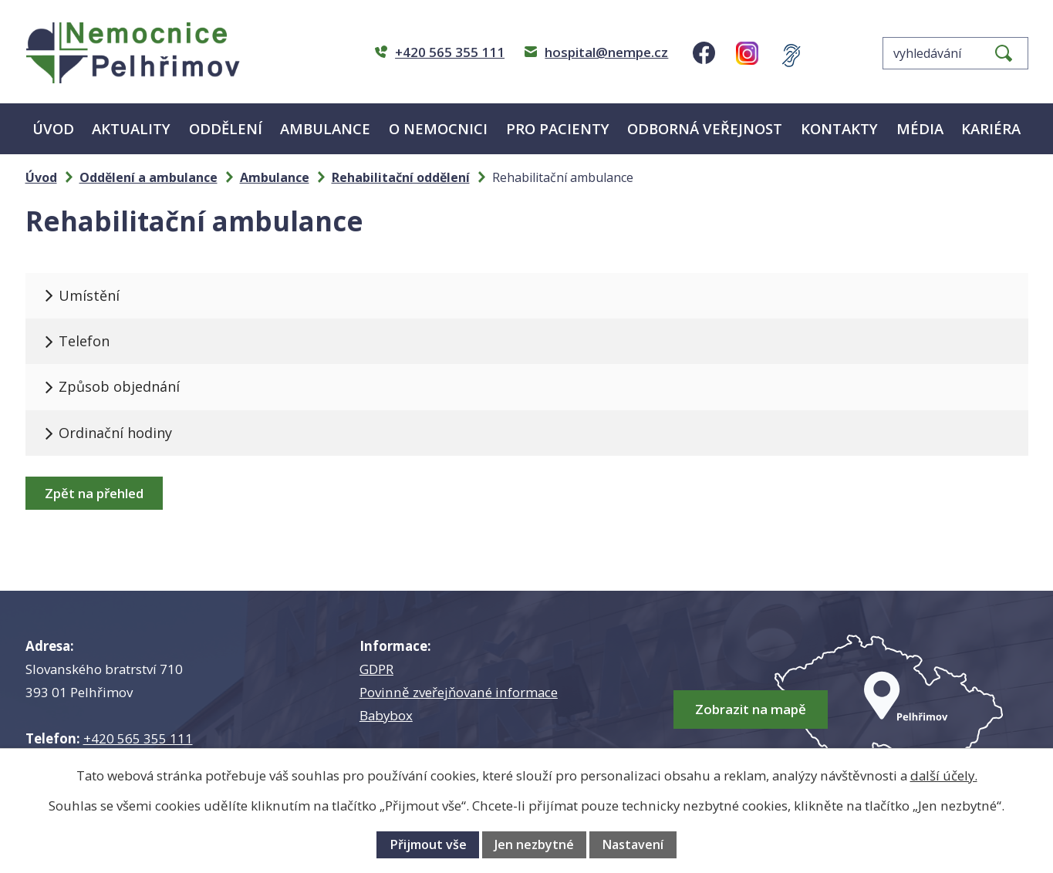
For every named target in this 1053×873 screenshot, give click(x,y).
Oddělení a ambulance (148, 177)
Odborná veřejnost (704, 128)
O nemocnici (438, 128)
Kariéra (991, 128)
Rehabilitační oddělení (401, 177)
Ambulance (325, 128)
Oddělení (225, 128)
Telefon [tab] (85, 341)
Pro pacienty (557, 128)
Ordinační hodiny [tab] (117, 432)
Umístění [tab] (90, 295)
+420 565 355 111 (138, 738)
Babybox (386, 715)
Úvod (53, 128)
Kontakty (839, 128)
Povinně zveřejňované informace (458, 692)
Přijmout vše (428, 844)
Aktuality (131, 128)
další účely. (943, 775)
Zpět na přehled (94, 493)
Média (919, 128)
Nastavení (632, 844)
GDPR (376, 669)
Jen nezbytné (534, 844)
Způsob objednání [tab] (120, 386)
